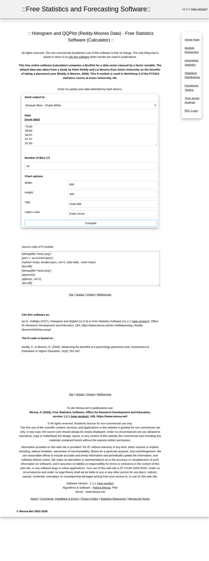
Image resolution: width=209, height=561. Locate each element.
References (104, 294)
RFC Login (191, 110)
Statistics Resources (113, 498)
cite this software (78, 56)
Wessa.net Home (139, 498)
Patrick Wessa (102, 487)
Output (80, 294)
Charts (90, 294)
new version (199, 9)
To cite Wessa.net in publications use (90, 407)
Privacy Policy (89, 498)
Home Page (192, 39)
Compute (90, 223)
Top (71, 294)
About (34, 498)
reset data (32, 119)
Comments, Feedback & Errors (59, 498)
